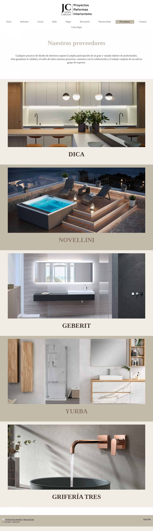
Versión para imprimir (12, 519)
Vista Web (147, 519)
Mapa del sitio (28, 519)
